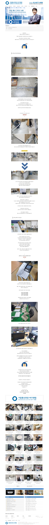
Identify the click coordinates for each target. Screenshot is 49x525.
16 (28, 484)
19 (31, 484)
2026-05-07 (31, 461)
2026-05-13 (12, 451)
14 (25, 484)
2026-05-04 (31, 471)
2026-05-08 (12, 461)
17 (29, 484)
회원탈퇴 (16, 520)
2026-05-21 (31, 431)
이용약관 (6, 520)
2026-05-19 (12, 441)
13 (24, 484)
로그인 (39, 517)
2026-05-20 (40, 431)
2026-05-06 (12, 471)
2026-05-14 (40, 441)
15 (26, 484)
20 (32, 484)
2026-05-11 (31, 451)
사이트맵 (19, 520)
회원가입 (42, 517)
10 (21, 484)
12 (23, 484)
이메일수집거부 (13, 520)
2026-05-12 (21, 451)
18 (30, 484)
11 (22, 484)
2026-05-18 (21, 441)
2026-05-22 (12, 431)
